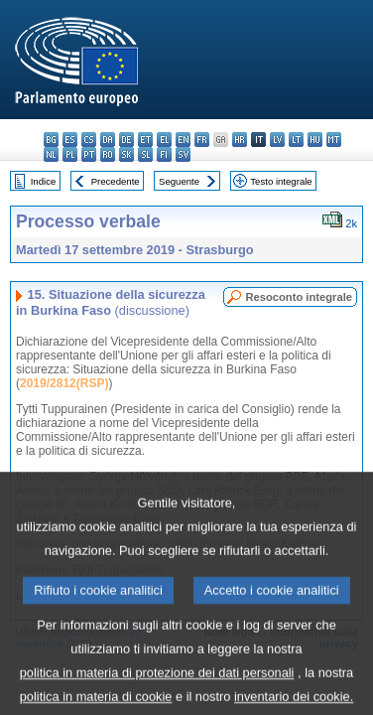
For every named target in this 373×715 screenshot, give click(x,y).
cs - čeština (88, 139)
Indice (44, 181)
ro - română (107, 154)
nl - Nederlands (51, 154)
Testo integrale (280, 181)
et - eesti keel (145, 139)
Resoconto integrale (298, 297)
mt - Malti (333, 139)
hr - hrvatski (239, 139)
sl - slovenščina (145, 154)
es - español (69, 139)
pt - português (88, 154)
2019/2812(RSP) (64, 383)
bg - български (51, 139)
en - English (183, 139)
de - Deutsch (126, 139)
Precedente (115, 181)
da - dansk (107, 139)
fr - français (201, 139)
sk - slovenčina (126, 154)
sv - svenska (183, 154)
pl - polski (69, 154)
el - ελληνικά (164, 139)
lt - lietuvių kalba (296, 139)
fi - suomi (164, 154)
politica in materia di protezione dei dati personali (157, 688)
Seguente (179, 181)
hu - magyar (315, 139)
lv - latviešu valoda (277, 139)
